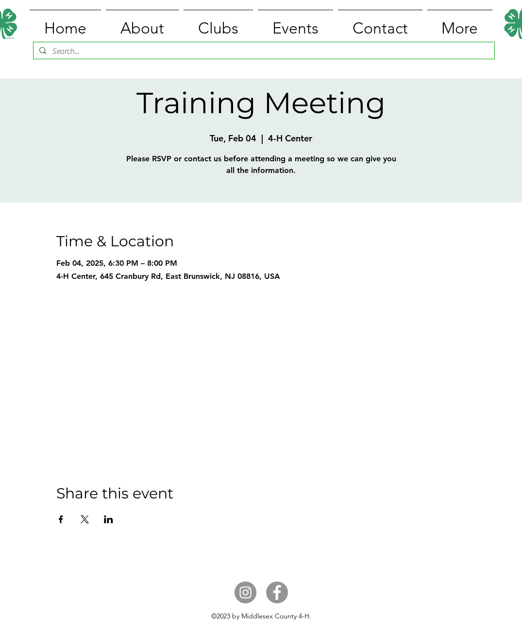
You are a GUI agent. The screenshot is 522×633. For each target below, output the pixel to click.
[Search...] (263, 51)
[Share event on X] (84, 519)
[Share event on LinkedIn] (108, 519)
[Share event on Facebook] (61, 519)
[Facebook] (277, 592)
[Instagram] (245, 592)
